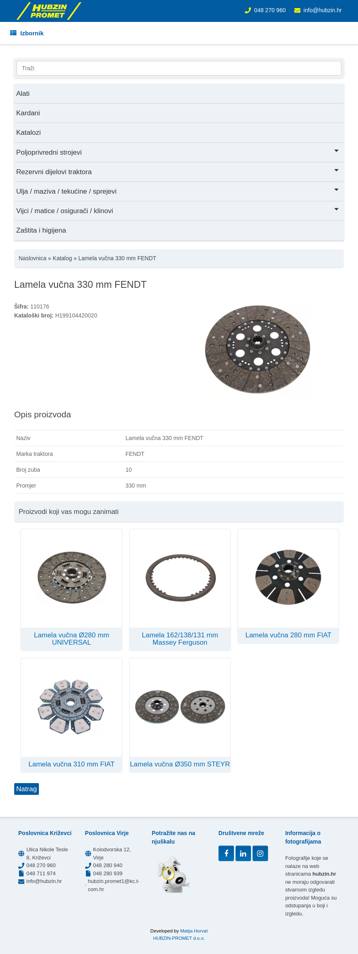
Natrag (26, 789)
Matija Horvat (194, 930)
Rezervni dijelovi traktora (178, 171)
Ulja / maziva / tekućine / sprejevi (178, 190)
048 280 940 (107, 865)
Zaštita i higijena (41, 230)
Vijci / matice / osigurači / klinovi (178, 210)
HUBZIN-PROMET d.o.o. (179, 938)
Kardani (28, 113)
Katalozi (28, 132)
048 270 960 (270, 10)
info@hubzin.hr (323, 10)
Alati (23, 93)
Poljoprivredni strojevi (178, 151)
